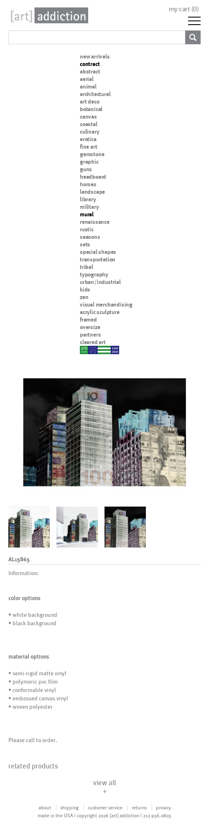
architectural (95, 94)
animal (88, 86)
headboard (93, 176)
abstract (90, 71)
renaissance (95, 221)
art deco (89, 101)
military (89, 206)
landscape (92, 191)
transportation (97, 259)
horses (88, 184)
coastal (88, 124)
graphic (89, 161)
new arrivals (95, 56)
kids (85, 289)
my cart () (184, 9)
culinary (89, 131)
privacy (163, 807)
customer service (105, 807)
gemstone (92, 154)
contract (89, 64)
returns (139, 807)
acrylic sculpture (100, 312)
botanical (91, 109)
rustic (87, 229)
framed (88, 319)
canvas (88, 116)
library (88, 199)
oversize (90, 327)
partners (90, 334)
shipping (69, 807)
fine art (88, 146)
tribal (86, 267)
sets (85, 244)
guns (86, 169)
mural (87, 214)
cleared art (93, 342)
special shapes (98, 251)
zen (84, 297)
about (44, 807)
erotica (88, 139)
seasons (90, 236)
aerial (87, 79)
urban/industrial (100, 282)
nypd (86, 349)
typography (94, 274)
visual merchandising (106, 304)
